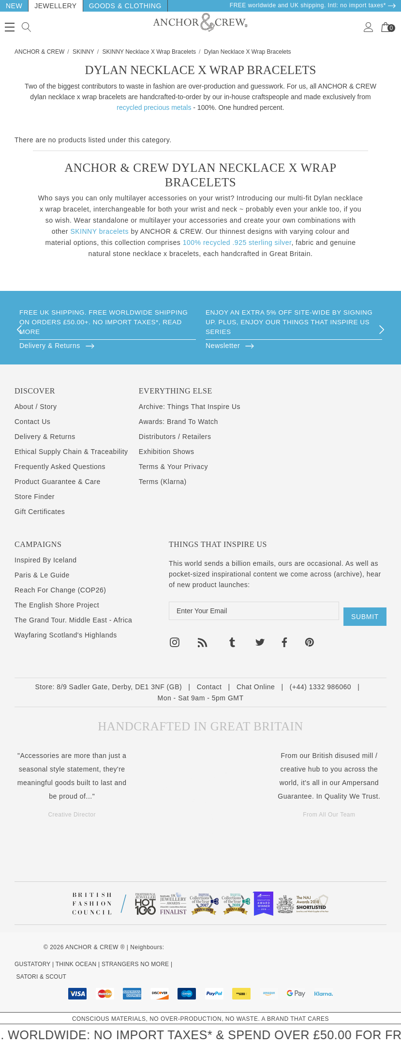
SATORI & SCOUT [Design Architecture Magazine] (41, 976)
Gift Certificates (40, 511)
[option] (108, 329)
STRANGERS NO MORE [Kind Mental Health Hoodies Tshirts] (135, 964)
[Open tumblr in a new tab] (232, 638)
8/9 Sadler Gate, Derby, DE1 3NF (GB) (119, 687)
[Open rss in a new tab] (202, 638)
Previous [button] (19, 329)
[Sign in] (368, 26)
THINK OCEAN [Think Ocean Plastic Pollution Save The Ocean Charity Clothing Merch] (76, 964)
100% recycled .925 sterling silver (237, 242)
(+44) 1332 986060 (320, 687)
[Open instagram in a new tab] (174, 638)
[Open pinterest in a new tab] (309, 638)
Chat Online (256, 687)
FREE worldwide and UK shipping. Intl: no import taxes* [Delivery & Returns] (313, 5)
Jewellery (55, 6)
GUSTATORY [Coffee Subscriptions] (32, 964)
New (14, 6)
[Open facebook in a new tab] (284, 638)
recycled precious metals (154, 107)
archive (348, 574)
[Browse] (107, 345)
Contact (209, 687)
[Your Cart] (385, 26)
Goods (102, 6)
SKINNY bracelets (99, 231)
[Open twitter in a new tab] (260, 638)
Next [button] (381, 329)
